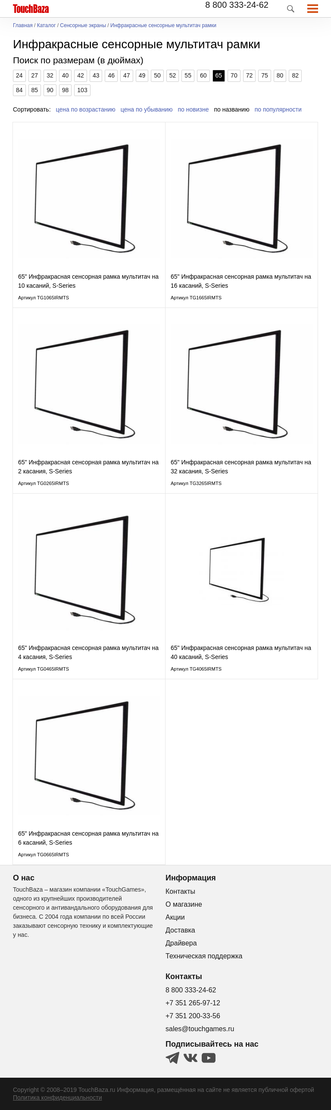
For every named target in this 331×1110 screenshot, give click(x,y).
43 (96, 75)
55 (187, 75)
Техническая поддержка (204, 956)
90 (50, 90)
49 (142, 75)
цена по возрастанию (86, 109)
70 (234, 75)
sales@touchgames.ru (200, 1028)
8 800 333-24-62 (237, 4)
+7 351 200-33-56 (193, 1016)
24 (19, 75)
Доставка (180, 930)
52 (172, 75)
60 (203, 75)
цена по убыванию (147, 109)
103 (82, 90)
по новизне (193, 109)
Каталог (46, 25)
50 (157, 75)
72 (249, 75)
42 (80, 75)
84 (19, 90)
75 (264, 75)
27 (34, 75)
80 (280, 75)
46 (111, 75)
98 (65, 90)
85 (34, 90)
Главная (23, 25)
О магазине (184, 904)
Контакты (180, 891)
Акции (175, 917)
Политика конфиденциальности (57, 1097)
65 (218, 75)
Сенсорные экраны (83, 25)
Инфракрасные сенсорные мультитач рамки (163, 25)
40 (65, 75)
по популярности (278, 109)
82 (295, 75)
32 (50, 75)
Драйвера (181, 943)
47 (126, 75)
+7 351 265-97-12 (193, 1003)
